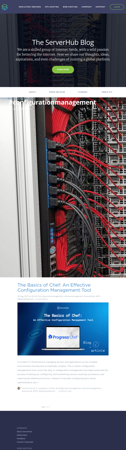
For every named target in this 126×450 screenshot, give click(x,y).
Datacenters (22, 435)
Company (86, 7)
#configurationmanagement (50, 296)
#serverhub (89, 296)
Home (4, 99)
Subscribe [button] (63, 70)
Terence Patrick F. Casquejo (34, 388)
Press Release (57, 92)
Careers (82, 92)
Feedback (21, 439)
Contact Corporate (25, 442)
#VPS (98, 296)
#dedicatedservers (25, 299)
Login (117, 7)
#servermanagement (73, 296)
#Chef (34, 296)
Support (100, 7)
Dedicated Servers (30, 7)
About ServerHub (24, 432)
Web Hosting (70, 7)
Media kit (107, 92)
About (32, 92)
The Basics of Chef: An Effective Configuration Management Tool (54, 287)
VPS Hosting (52, 7)
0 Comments (42, 299)
